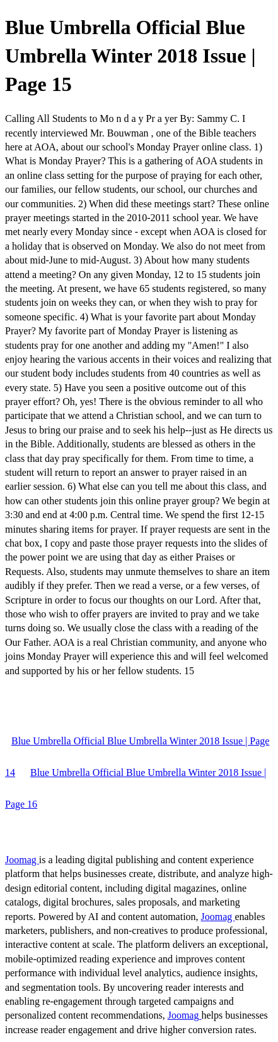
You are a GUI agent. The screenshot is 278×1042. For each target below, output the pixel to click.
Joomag (22, 859)
